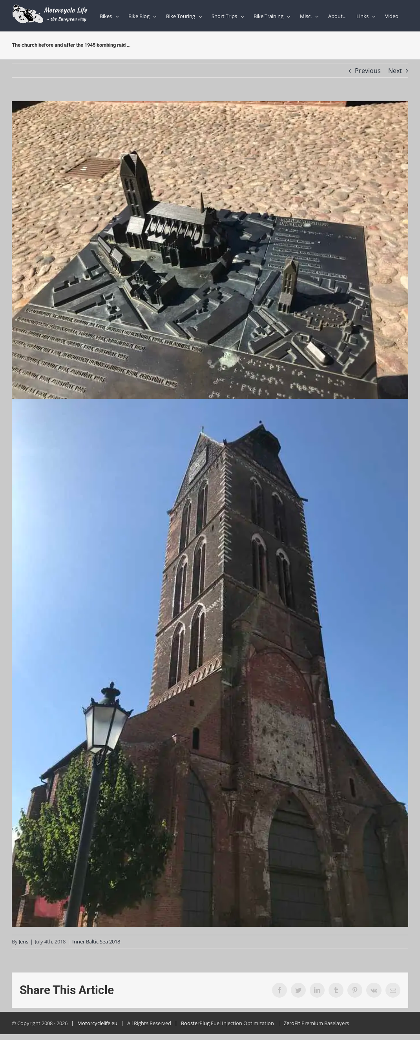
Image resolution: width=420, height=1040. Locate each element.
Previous (368, 70)
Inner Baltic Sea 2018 (96, 941)
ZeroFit (292, 1023)
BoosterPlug (195, 1023)
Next (395, 70)
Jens (23, 941)
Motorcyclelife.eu (97, 1023)
